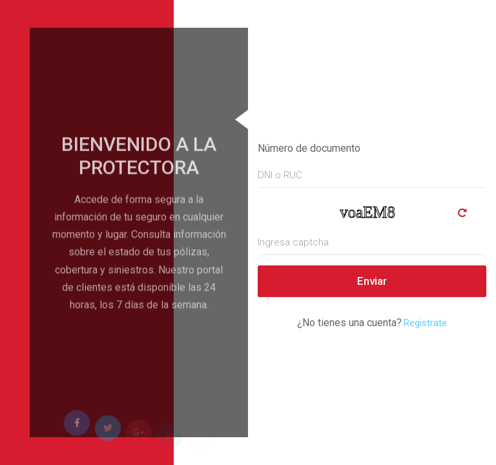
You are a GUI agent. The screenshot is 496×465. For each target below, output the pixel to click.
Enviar (372, 280)
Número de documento (309, 148)
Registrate (425, 323)
